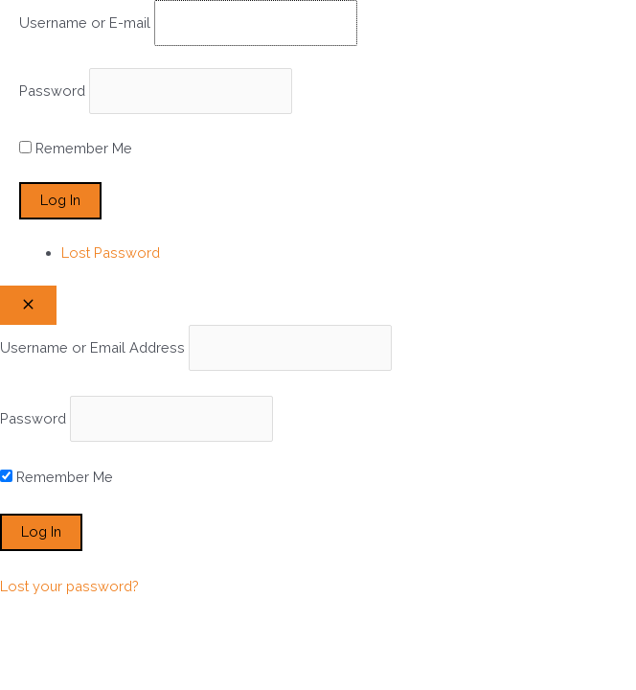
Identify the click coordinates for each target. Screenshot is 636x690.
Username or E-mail (84, 22)
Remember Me (83, 148)
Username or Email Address (92, 347)
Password (52, 90)
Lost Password (110, 252)
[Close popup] (28, 306)
